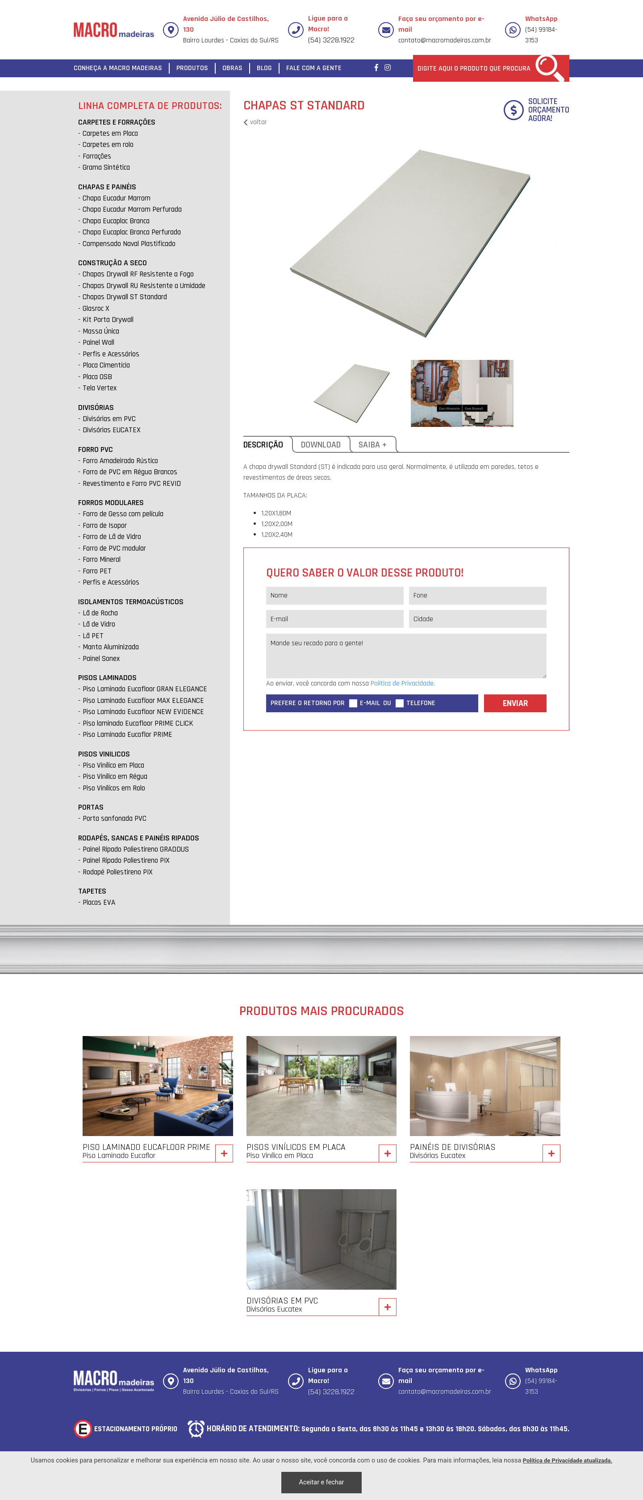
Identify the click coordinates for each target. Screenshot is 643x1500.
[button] (551, 243)
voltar (255, 122)
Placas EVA (99, 902)
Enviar (515, 703)
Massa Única (101, 331)
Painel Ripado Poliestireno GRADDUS (136, 849)
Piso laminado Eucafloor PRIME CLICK (138, 723)
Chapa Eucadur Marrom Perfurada (132, 209)
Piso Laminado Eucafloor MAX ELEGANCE (143, 701)
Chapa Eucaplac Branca (116, 221)
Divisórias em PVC (109, 419)
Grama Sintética (106, 167)
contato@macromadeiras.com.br (444, 40)
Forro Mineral (102, 559)
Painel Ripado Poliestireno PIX (126, 860)
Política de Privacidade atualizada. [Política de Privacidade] (567, 1460)
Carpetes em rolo (108, 145)
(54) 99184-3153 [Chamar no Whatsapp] (541, 29)
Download (323, 446)
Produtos (192, 68)
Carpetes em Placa (110, 133)
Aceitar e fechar (321, 1482)
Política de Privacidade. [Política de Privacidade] (403, 683)
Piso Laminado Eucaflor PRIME (127, 735)
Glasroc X (96, 308)
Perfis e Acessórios (111, 354)
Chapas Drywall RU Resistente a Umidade (144, 286)
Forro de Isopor (105, 526)
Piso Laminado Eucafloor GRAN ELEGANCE (145, 689)
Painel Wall (98, 342)
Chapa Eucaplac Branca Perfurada (132, 232)
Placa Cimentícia (106, 365)
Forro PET (97, 571)
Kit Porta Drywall (108, 320)
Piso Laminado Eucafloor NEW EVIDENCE (143, 712)
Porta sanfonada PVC (114, 818)
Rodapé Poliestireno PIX (118, 872)
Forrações (97, 156)
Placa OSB (97, 377)
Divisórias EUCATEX (112, 430)
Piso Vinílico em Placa (113, 765)
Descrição (267, 446)
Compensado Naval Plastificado (129, 244)
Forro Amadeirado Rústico (120, 461)
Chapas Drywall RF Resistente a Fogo (138, 274)
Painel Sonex (101, 659)
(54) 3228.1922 (331, 40)
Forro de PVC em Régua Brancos (130, 472)
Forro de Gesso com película (123, 514)
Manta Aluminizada (111, 647)
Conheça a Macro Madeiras (118, 68)
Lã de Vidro (99, 624)
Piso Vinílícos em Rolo (114, 788)
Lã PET (93, 636)
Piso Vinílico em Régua (115, 776)
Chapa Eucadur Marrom (116, 198)
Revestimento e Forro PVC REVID (132, 484)
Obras (232, 68)
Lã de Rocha (100, 613)
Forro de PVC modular (114, 548)
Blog (264, 68)
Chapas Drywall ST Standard (125, 297)
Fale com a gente (314, 68)
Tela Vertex (100, 388)
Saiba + (375, 446)
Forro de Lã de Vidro (112, 537)
